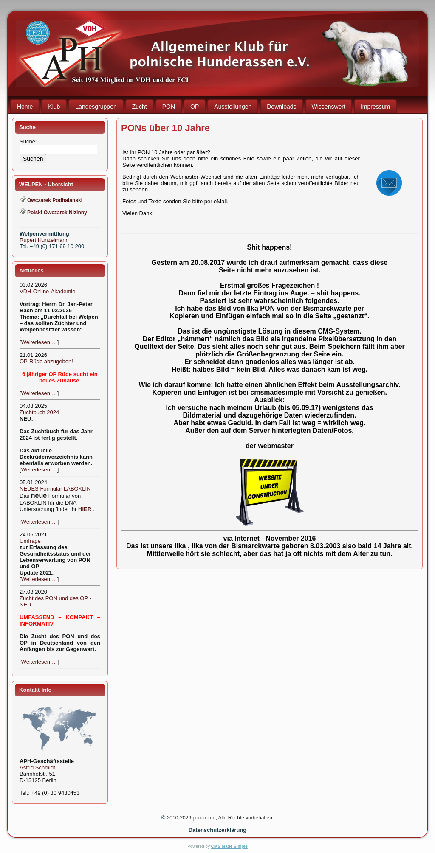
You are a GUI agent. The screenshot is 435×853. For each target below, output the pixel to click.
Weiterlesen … (39, 342)
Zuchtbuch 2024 (39, 412)
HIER (84, 509)
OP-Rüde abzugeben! (46, 361)
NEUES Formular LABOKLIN (55, 488)
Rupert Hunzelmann (44, 240)
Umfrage (30, 541)
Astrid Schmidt (37, 767)
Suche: (29, 141)
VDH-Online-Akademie (48, 291)
